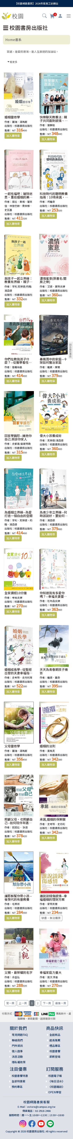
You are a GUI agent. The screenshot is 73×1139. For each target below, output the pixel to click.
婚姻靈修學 (12, 117)
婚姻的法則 (47, 746)
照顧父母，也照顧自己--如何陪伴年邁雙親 (18, 822)
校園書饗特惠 (20, 1076)
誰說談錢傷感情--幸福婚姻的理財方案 (53, 897)
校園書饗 (54, 1051)
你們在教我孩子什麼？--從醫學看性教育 (18, 362)
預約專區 (17, 1087)
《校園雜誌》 (56, 1087)
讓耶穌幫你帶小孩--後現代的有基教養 (18, 897)
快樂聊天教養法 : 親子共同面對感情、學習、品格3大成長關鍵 (54, 122)
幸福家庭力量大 (51, 972)
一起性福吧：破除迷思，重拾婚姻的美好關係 (18, 197)
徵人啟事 (17, 1051)
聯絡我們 (17, 1040)
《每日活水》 (56, 1081)
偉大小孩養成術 (51, 435)
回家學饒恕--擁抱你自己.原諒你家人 (18, 437)
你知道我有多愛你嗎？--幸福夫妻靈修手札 (53, 596)
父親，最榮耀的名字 (18, 972)
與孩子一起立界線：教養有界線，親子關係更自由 (18, 282)
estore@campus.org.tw (41, 1107)
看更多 (12, 62)
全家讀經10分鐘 (15, 592)
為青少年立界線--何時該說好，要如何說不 (54, 515)
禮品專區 (54, 1046)
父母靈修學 (12, 746)
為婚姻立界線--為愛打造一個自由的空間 (18, 514)
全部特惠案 (18, 1081)
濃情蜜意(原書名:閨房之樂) (53, 280)
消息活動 (17, 1057)
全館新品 (54, 1035)
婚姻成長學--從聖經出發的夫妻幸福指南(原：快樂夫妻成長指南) (18, 674)
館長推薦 (54, 1040)
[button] (44, 16)
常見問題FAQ (20, 1035)
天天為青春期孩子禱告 (54, 671)
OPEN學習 (54, 1092)
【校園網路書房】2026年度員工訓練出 (36, 3)
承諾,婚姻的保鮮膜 (53, 819)
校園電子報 (55, 1076)
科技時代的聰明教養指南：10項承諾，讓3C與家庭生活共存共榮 (54, 198)
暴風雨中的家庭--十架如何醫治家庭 (53, 361)
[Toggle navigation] (68, 16)
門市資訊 (17, 1046)
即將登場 (54, 1057)
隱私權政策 (19, 1062)
